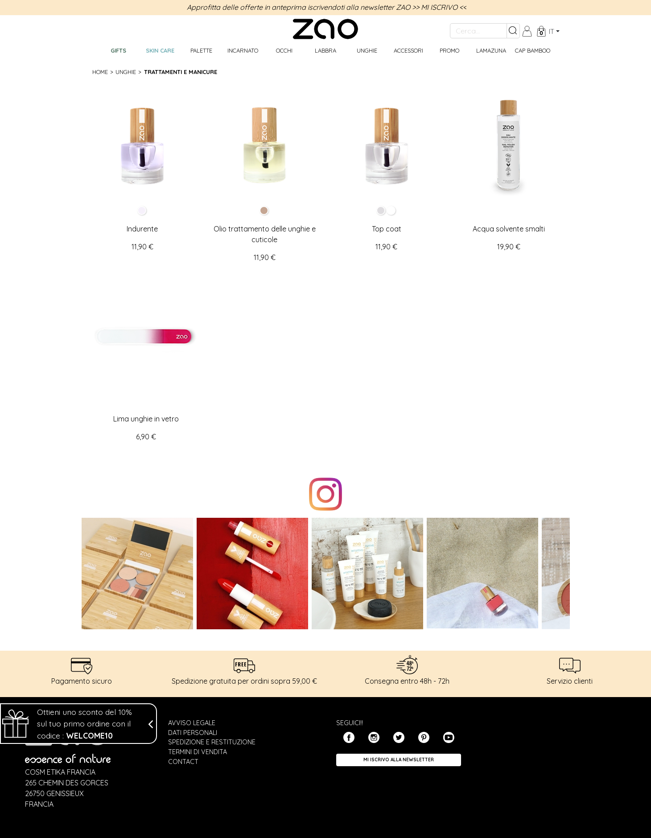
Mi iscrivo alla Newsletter (398, 760)
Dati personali (192, 733)
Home (100, 71)
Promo (449, 50)
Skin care (160, 50)
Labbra (325, 50)
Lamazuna (491, 50)
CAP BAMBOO (532, 50)
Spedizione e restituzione (211, 742)
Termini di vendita (197, 752)
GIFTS (118, 50)
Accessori (408, 50)
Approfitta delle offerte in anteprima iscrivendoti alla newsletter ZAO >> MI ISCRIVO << (326, 7)
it (551, 31)
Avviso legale (191, 723)
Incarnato (242, 50)
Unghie (367, 50)
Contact (183, 762)
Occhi (284, 50)
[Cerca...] (478, 30)
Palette (201, 50)
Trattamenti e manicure (180, 71)
